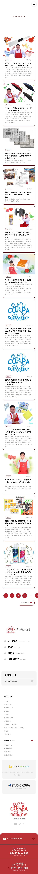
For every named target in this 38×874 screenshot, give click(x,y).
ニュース (22, 28)
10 (24, 595)
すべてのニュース (8, 28)
